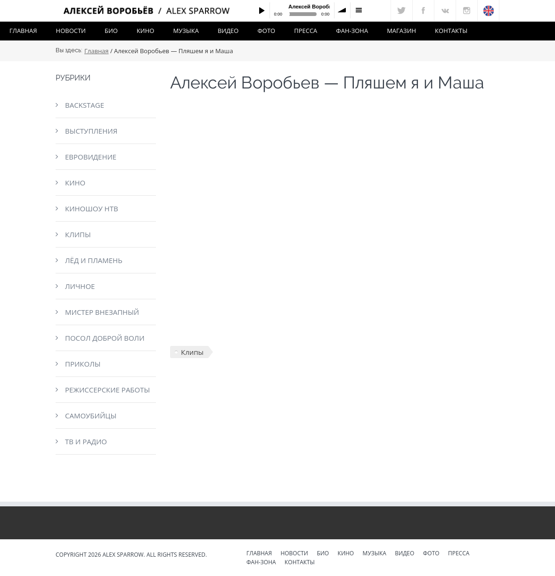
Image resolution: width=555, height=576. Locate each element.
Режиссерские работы (107, 389)
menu (359, 10)
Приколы (82, 363)
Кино (146, 30)
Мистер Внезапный (102, 312)
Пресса (305, 30)
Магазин (401, 30)
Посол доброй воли (105, 338)
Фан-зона (352, 30)
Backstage (84, 105)
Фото (266, 30)
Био (111, 30)
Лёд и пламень (93, 260)
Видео (228, 30)
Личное (80, 286)
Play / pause (261, 10)
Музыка (185, 30)
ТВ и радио (86, 441)
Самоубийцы (90, 415)
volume (343, 10)
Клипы (78, 234)
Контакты (451, 30)
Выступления (91, 131)
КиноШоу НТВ (91, 208)
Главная (23, 30)
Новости (71, 30)
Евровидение (90, 156)
